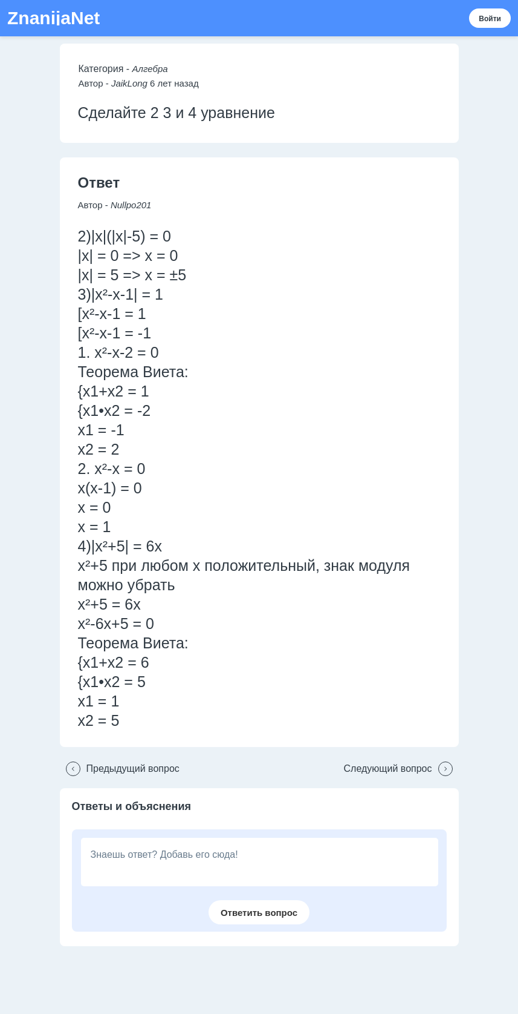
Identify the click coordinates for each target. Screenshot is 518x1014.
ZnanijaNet (53, 18)
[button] (120, 769)
